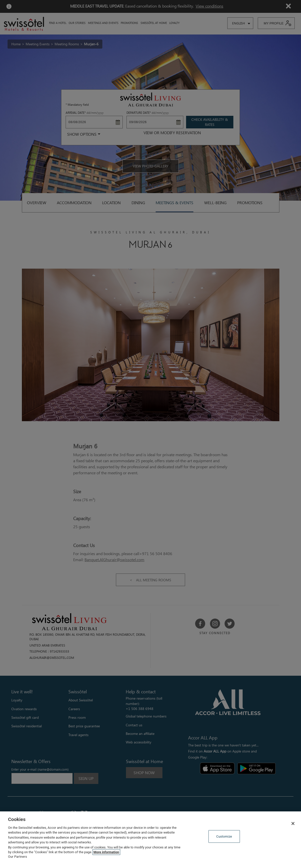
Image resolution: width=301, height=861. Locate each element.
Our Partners (17, 856)
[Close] (292, 823)
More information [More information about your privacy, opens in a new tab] (106, 852)
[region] (150, 836)
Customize (224, 836)
